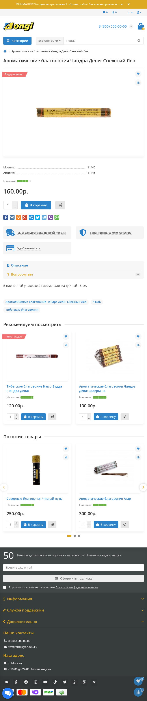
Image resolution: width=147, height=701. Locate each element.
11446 (97, 302)
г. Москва (15, 663)
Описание (17, 265)
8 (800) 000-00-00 (19, 641)
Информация (73, 599)
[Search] (103, 41)
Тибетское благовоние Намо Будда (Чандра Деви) (34, 388)
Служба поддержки (73, 610)
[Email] (73, 567)
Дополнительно (73, 622)
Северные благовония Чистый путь (34, 498)
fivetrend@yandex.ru (22, 647)
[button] (69, 536)
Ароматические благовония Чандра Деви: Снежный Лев (46, 302)
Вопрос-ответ (73, 274)
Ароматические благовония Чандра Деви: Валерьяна (107, 388)
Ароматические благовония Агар (105, 498)
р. (129, 12)
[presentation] (3, 487)
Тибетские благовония (22, 309)
